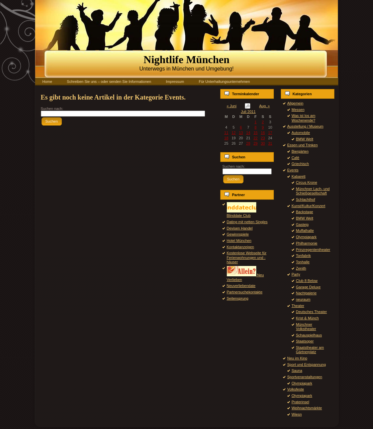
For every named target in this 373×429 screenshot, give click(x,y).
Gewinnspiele (238, 234)
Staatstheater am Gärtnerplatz (310, 349)
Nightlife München (186, 59)
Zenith (301, 268)
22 (256, 138)
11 (226, 133)
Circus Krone (306, 182)
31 (270, 143)
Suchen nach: (52, 109)
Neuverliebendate (241, 286)
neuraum (303, 299)
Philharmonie (306, 243)
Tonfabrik (303, 256)
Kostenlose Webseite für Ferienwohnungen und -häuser (247, 257)
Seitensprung (238, 298)
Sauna (297, 371)
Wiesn (297, 414)
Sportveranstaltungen (304, 377)
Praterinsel (300, 402)
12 (233, 133)
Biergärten (300, 151)
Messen (298, 110)
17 (270, 133)
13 (241, 133)
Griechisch (300, 164)
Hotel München (239, 241)
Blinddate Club (241, 213)
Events (293, 170)
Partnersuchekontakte (245, 292)
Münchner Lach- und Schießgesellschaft (313, 191)
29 (256, 143)
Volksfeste (295, 389)
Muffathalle (305, 231)
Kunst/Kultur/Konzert (308, 206)
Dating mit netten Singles (247, 222)
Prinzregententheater (313, 250)
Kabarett (299, 176)
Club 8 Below (307, 281)
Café (295, 158)
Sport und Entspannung (306, 365)
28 (248, 143)
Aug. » (264, 106)
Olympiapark (306, 237)
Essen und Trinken (302, 145)
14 (248, 133)
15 (256, 133)
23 (263, 138)
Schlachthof (305, 199)
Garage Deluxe (308, 287)
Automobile (301, 133)
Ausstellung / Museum (305, 126)
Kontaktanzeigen (240, 247)
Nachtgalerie (306, 293)
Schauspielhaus (309, 335)
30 (263, 143)
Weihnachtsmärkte (307, 408)
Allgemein (295, 103)
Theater (298, 306)
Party (296, 274)
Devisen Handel (240, 228)
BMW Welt (304, 139)
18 (226, 138)
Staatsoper (305, 341)
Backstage (304, 212)
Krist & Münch (307, 318)
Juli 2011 (248, 112)
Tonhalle (303, 262)
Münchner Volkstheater (306, 326)
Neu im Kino (297, 358)
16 (263, 133)
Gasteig (302, 225)
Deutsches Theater (311, 312)
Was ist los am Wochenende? (303, 118)
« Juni (232, 106)
